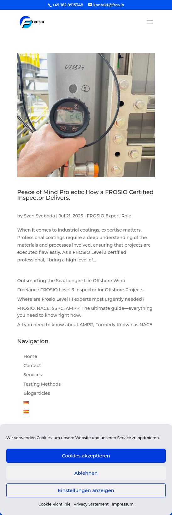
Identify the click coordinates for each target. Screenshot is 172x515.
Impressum (123, 504)
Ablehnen (86, 473)
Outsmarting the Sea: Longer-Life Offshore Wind (71, 280)
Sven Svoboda (39, 216)
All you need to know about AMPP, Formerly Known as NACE (85, 324)
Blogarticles (37, 393)
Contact (32, 365)
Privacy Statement (91, 504)
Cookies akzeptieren (86, 456)
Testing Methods (42, 384)
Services (33, 375)
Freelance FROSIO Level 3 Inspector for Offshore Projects (80, 290)
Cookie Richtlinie (54, 504)
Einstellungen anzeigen (86, 490)
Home (30, 356)
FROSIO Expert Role (109, 216)
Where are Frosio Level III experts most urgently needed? (80, 299)
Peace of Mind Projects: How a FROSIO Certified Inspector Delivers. (85, 195)
